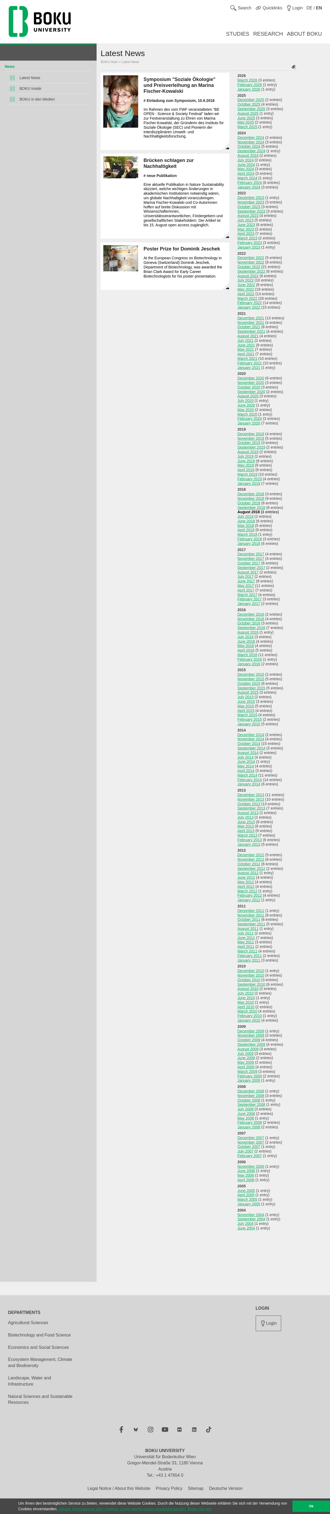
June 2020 (246, 405)
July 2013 (245, 817)
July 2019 (245, 456)
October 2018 (248, 503)
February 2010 (249, 1016)
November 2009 (250, 1035)
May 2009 (245, 1062)
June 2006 (246, 1171)
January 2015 (248, 724)
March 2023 (247, 238)
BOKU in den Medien (37, 99)
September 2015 (251, 688)
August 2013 (248, 813)
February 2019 (249, 479)
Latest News (30, 78)
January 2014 (248, 784)
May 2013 (245, 826)
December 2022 (250, 258)
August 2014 (248, 753)
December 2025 (250, 100)
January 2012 (248, 900)
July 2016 (245, 637)
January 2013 (248, 844)
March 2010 (247, 1011)
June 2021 (246, 345)
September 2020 (251, 392)
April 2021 (245, 354)
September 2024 (251, 151)
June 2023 (246, 225)
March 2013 (247, 835)
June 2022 (246, 285)
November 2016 (250, 619)
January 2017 (248, 603)
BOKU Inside (30, 88)
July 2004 (245, 1223)
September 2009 (251, 1044)
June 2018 (246, 521)
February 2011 (249, 956)
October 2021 (248, 327)
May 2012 (245, 882)
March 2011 (247, 951)
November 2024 (250, 142)
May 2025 (245, 122)
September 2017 (251, 568)
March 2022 (247, 298)
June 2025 (246, 118)
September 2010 (251, 984)
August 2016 (248, 632)
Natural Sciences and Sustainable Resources (40, 1399)
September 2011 (251, 924)
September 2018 (251, 507)
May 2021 (245, 349)
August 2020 (248, 396)
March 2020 (247, 414)
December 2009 (250, 1031)
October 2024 (248, 146)
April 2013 (245, 831)
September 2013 (251, 808)
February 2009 (249, 1076)
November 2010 (250, 975)
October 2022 (248, 267)
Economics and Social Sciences (38, 1347)
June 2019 (246, 461)
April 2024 (245, 173)
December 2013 (250, 795)
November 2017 (250, 558)
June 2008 (246, 1114)
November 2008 (250, 1096)
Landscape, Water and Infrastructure (29, 1381)
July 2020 (245, 400)
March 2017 (247, 595)
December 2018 (250, 494)
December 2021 (250, 318)
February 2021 (249, 363)
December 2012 (250, 855)
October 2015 (248, 683)
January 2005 (248, 1204)
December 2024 (250, 137)
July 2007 (245, 1151)
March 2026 (247, 80)
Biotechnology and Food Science (39, 1335)
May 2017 (245, 586)
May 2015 (245, 706)
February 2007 (249, 1156)
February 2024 (249, 182)
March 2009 (247, 1071)
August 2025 (248, 113)
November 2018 (250, 498)
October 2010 (248, 980)
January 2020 (248, 423)
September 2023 (251, 211)
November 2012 (250, 859)
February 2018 (249, 539)
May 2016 (245, 646)
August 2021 (248, 336)
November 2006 (250, 1166)
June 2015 (246, 701)
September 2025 (251, 109)
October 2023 (248, 207)
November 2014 (250, 739)
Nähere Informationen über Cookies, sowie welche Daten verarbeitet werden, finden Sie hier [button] (135, 1509)
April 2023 (245, 233)
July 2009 (245, 1053)
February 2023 (249, 243)
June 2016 (246, 641)
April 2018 (245, 530)
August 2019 (248, 452)
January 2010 (248, 1020)
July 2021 (245, 340)
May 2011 (245, 942)
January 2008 (248, 1127)
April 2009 (245, 1067)
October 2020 (248, 387)
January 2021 (248, 367)
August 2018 (248, 512)
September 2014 (251, 748)
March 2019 (247, 474)
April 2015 (245, 710)
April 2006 (245, 1180)
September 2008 (251, 1104)
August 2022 (248, 276)
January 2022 (248, 307)
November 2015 (250, 679)
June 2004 (246, 1228)
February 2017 (249, 599)
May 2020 (245, 410)
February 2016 (249, 659)
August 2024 (248, 155)
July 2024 (245, 160)
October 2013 (248, 804)
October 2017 (248, 563)
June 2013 (246, 822)
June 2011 (246, 938)
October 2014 (248, 743)
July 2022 (245, 280)
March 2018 (247, 534)
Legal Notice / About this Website (119, 1488)
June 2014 (246, 761)
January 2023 (248, 247)
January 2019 (248, 483)
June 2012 (246, 877)
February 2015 (249, 719)
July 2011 (245, 933)
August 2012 (248, 873)
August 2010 (248, 989)
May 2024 (245, 169)
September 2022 (251, 271)
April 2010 (245, 1007)
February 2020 (249, 418)
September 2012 (251, 868)
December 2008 (250, 1091)
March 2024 (247, 178)
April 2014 (245, 771)
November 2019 (250, 438)
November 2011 (250, 915)
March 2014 (247, 775)
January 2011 (248, 960)
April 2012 (245, 886)
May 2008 (245, 1118)
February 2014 (249, 780)
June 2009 (246, 1058)
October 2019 (248, 443)
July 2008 (245, 1109)
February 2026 (249, 85)
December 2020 (250, 378)
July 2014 (245, 757)
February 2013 (249, 840)
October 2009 (248, 1040)
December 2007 (250, 1138)
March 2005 (247, 1199)
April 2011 (245, 946)
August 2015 (248, 692)
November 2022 (250, 262)
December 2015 (250, 674)
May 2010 (245, 1002)
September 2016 (251, 628)
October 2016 (248, 623)
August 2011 (248, 928)
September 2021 (251, 331)
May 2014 (245, 766)
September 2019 (251, 447)
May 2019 (245, 465)
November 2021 (250, 322)
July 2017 (245, 576)
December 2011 (250, 911)
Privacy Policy (169, 1488)
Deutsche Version (226, 1488)
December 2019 (250, 434)
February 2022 (249, 303)
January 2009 (248, 1080)
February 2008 (249, 1122)
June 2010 (246, 998)
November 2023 (250, 202)
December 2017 (250, 554)
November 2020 (250, 383)
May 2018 (245, 525)
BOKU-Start (109, 62)
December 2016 (250, 614)
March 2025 (247, 127)
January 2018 (248, 543)
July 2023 (245, 220)
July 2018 (245, 516)
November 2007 (250, 1142)
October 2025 (248, 104)
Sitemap (196, 1488)
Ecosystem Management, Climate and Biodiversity (40, 1362)
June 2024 (246, 165)
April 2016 (245, 650)
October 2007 (248, 1146)
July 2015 (245, 697)
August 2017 (248, 572)
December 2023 (250, 197)
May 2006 (245, 1175)
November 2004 (250, 1215)
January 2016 (248, 664)
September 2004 (251, 1219)
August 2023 (248, 215)
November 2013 (250, 799)
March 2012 (247, 891)
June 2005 (246, 1190)
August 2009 (248, 1049)
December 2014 (250, 735)
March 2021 (247, 358)
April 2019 (245, 470)
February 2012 (249, 895)
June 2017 (246, 581)
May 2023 (245, 229)
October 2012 (248, 864)
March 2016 (247, 655)
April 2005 (245, 1195)
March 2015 (247, 715)
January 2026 (248, 89)
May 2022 (245, 289)
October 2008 (248, 1100)
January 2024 (248, 187)
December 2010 (250, 971)
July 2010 (245, 993)
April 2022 (245, 294)
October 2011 (248, 919)
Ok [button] (311, 1506)
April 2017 (245, 590)
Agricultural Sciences (28, 1322)
